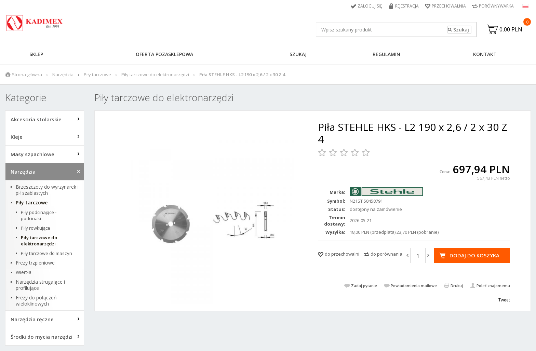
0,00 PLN (510, 29)
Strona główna (27, 74)
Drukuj (457, 285)
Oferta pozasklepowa (164, 54)
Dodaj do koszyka (474, 255)
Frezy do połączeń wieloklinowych (36, 301)
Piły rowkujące (35, 228)
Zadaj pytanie (364, 285)
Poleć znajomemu (493, 285)
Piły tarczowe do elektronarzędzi (155, 74)
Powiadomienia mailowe (414, 285)
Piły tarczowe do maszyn (46, 253)
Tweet (504, 300)
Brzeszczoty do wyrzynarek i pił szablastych (47, 190)
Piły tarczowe (97, 74)
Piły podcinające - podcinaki (38, 215)
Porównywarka (496, 6)
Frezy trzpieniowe (35, 263)
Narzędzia (62, 74)
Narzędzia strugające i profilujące (40, 285)
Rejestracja (407, 6)
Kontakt (485, 54)
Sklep (36, 54)
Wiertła (23, 272)
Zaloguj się (370, 6)
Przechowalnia (449, 6)
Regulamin (386, 54)
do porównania (386, 254)
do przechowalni (342, 254)
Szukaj (298, 54)
